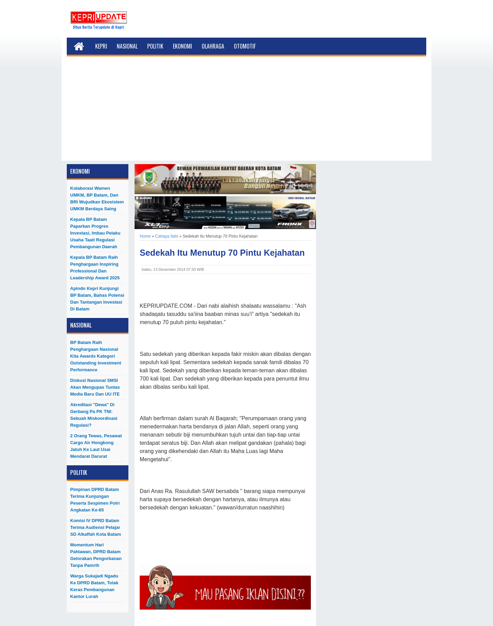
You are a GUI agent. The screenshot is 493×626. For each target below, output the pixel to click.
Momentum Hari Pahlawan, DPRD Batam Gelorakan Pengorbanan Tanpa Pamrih (96, 555)
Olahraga (213, 46)
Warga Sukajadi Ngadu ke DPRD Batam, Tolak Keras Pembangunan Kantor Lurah (94, 586)
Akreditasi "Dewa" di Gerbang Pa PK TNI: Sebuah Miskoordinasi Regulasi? (93, 415)
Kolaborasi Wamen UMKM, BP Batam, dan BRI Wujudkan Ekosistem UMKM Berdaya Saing (97, 198)
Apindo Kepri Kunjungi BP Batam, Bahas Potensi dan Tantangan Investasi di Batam (97, 298)
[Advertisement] (246, 113)
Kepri (101, 46)
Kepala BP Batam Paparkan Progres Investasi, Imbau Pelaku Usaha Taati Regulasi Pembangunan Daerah (95, 233)
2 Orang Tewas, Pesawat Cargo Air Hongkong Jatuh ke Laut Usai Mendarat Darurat (96, 446)
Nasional (127, 46)
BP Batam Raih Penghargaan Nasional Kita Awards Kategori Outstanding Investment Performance (95, 356)
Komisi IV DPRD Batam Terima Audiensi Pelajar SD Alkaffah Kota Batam (95, 527)
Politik (155, 46)
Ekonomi (182, 46)
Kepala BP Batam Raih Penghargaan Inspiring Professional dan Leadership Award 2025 (95, 267)
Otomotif (245, 46)
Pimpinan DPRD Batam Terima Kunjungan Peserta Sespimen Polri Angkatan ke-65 (95, 499)
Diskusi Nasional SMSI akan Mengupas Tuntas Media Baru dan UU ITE (95, 387)
